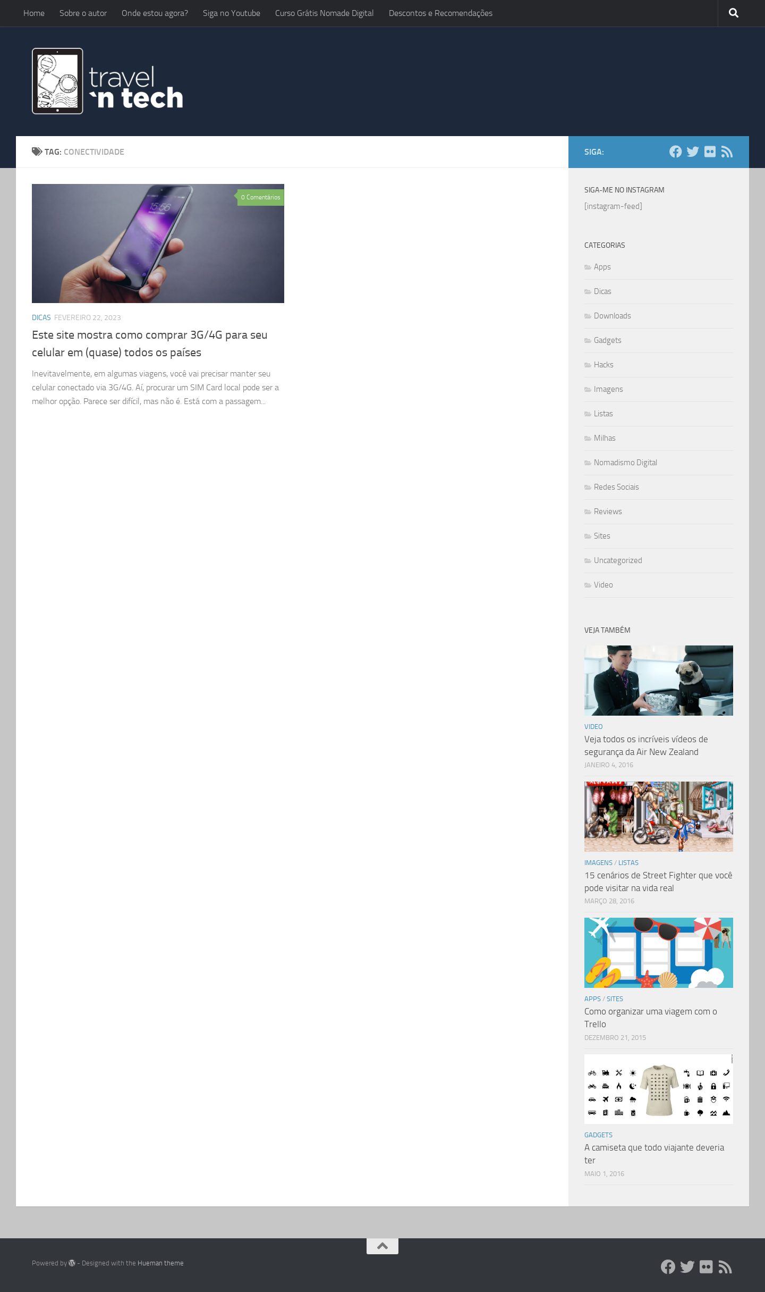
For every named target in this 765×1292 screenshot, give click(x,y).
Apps (602, 267)
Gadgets (608, 340)
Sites (602, 536)
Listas (603, 413)
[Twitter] (692, 151)
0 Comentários (260, 197)
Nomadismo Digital (625, 462)
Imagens (608, 389)
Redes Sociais (616, 487)
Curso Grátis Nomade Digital (324, 13)
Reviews (608, 511)
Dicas (41, 317)
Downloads (612, 316)
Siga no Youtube (231, 13)
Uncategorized (618, 560)
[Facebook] (675, 151)
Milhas (605, 438)
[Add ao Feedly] (726, 151)
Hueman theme (161, 1263)
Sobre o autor (83, 13)
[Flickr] (709, 151)
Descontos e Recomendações (440, 13)
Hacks (604, 365)
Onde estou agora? (155, 13)
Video (603, 585)
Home (34, 13)
